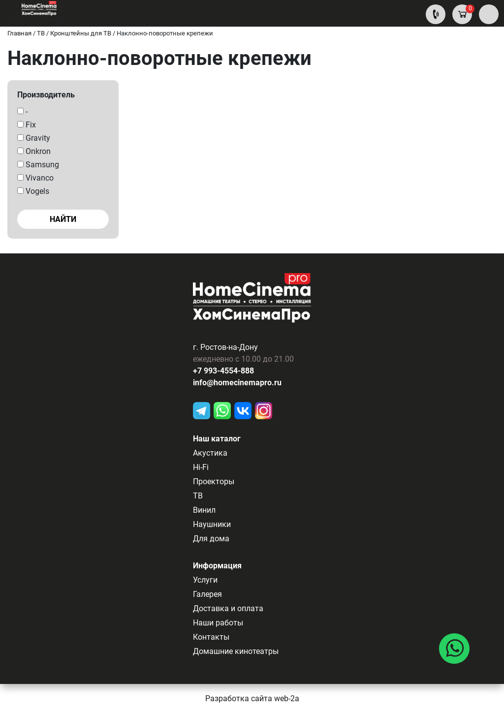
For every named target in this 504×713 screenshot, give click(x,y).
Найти (63, 219)
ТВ (198, 495)
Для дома (211, 538)
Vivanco (35, 178)
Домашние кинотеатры (236, 651)
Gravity (33, 138)
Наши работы (218, 622)
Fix (26, 124)
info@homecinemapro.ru (237, 382)
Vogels (33, 191)
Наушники (212, 524)
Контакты (211, 637)
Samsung (38, 164)
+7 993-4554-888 (223, 370)
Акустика (210, 453)
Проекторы (213, 481)
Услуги (205, 580)
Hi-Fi (201, 467)
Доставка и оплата (228, 608)
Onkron (34, 151)
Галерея (207, 594)
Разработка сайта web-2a (252, 698)
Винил (204, 510)
